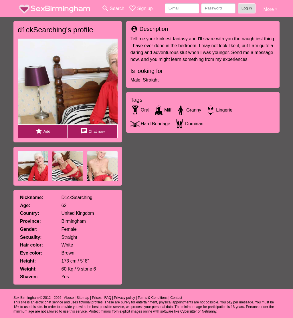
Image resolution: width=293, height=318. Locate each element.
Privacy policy (124, 298)
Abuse (69, 298)
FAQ (107, 298)
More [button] (268, 9)
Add (42, 131)
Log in (246, 8)
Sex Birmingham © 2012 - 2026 (37, 298)
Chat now (92, 131)
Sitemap (83, 298)
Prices (96, 298)
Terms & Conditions (152, 298)
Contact (176, 298)
